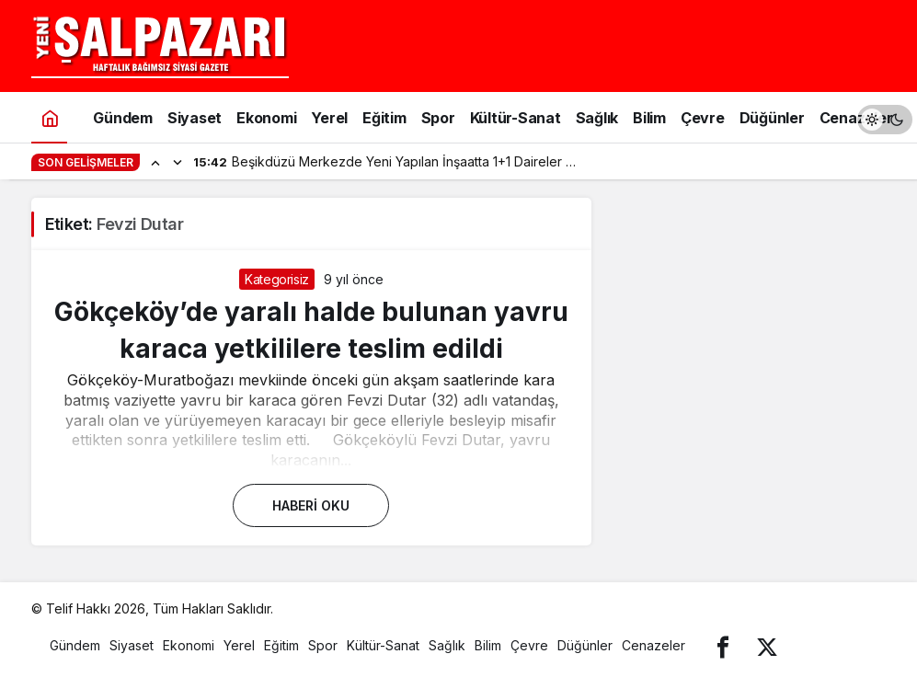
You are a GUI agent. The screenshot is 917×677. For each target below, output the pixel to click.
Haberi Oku (311, 505)
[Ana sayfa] (49, 117)
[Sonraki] (177, 161)
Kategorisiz (277, 279)
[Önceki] (155, 161)
